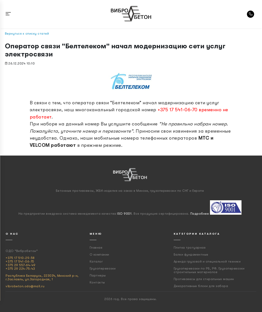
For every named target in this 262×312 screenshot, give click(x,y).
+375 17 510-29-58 (20, 258)
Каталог (96, 261)
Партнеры (98, 275)
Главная (96, 247)
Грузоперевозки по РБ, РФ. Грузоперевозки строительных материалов (209, 270)
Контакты (97, 282)
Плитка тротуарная (190, 247)
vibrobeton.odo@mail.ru (25, 286)
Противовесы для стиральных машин (204, 279)
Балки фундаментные (191, 254)
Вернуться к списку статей (27, 33)
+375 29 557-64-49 (21, 265)
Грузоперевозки (103, 268)
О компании (99, 254)
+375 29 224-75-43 (20, 268)
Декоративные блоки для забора (201, 286)
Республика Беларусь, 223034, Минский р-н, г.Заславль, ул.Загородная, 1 (42, 277)
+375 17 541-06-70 (20, 261)
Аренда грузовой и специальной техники (207, 261)
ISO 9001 (124, 213)
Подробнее (199, 213)
